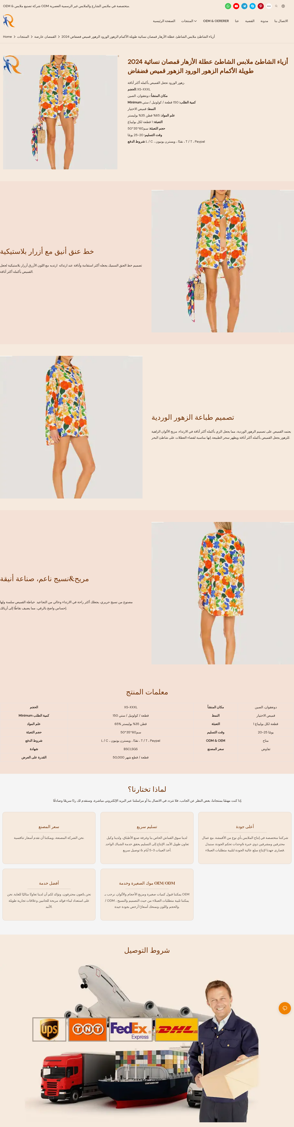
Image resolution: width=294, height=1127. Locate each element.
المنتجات (23, 36)
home (7, 36)
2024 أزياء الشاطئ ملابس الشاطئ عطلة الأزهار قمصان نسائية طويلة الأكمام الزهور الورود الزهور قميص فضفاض (138, 36)
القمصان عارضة (45, 36)
